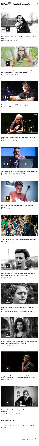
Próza (3, 209)
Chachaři (4, 106)
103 (4, 427)
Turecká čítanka (6, 345)
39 (10, 425)
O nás (23, 439)
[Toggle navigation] (37, 3)
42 (18, 425)
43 (21, 425)
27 (6, 425)
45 (26, 425)
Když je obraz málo (7, 74)
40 (13, 425)
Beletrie (3, 277)
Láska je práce (6, 40)
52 (31, 425)
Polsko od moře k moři (8, 175)
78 (36, 425)
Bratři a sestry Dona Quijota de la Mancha (14, 311)
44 (24, 425)
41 (16, 425)
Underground (5, 140)
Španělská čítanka (7, 413)
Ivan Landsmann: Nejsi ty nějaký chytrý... (15, 105)
